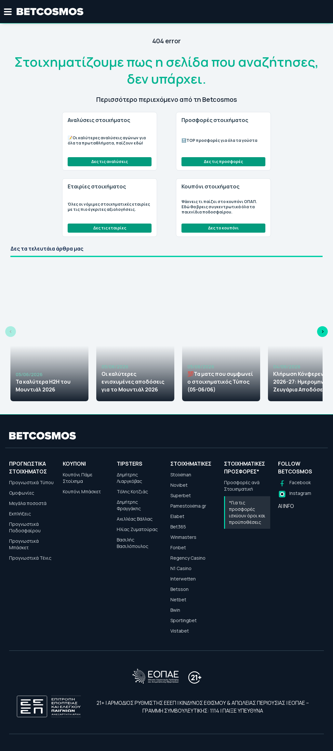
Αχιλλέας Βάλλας (135, 519)
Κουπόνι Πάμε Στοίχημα (77, 477)
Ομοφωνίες (21, 493)
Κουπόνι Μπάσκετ (82, 491)
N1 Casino (181, 568)
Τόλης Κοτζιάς (132, 491)
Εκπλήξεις (20, 514)
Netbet (178, 599)
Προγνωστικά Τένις (30, 558)
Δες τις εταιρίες (109, 228)
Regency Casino (188, 558)
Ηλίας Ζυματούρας (137, 529)
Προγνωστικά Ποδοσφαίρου (25, 527)
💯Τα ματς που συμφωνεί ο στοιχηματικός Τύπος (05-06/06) (220, 381)
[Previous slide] (10, 331)
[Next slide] (322, 331)
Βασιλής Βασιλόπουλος (132, 543)
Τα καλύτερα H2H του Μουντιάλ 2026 (43, 385)
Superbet (180, 495)
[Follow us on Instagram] (294, 494)
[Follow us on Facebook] (294, 483)
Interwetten (183, 579)
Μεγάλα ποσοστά (28, 503)
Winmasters (183, 537)
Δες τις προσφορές (223, 161)
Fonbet (178, 547)
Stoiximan (180, 474)
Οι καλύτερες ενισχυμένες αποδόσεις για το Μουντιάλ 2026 (132, 381)
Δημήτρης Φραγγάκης (129, 505)
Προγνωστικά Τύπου (31, 482)
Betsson (179, 589)
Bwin (175, 610)
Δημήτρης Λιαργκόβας (129, 477)
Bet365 (178, 527)
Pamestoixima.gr (188, 506)
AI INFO (286, 506)
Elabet (177, 516)
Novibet (179, 485)
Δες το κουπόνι (223, 228)
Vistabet (179, 631)
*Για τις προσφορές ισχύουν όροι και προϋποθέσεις (247, 512)
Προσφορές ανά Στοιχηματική (242, 485)
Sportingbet (183, 620)
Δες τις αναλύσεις (109, 161)
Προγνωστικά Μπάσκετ (24, 544)
